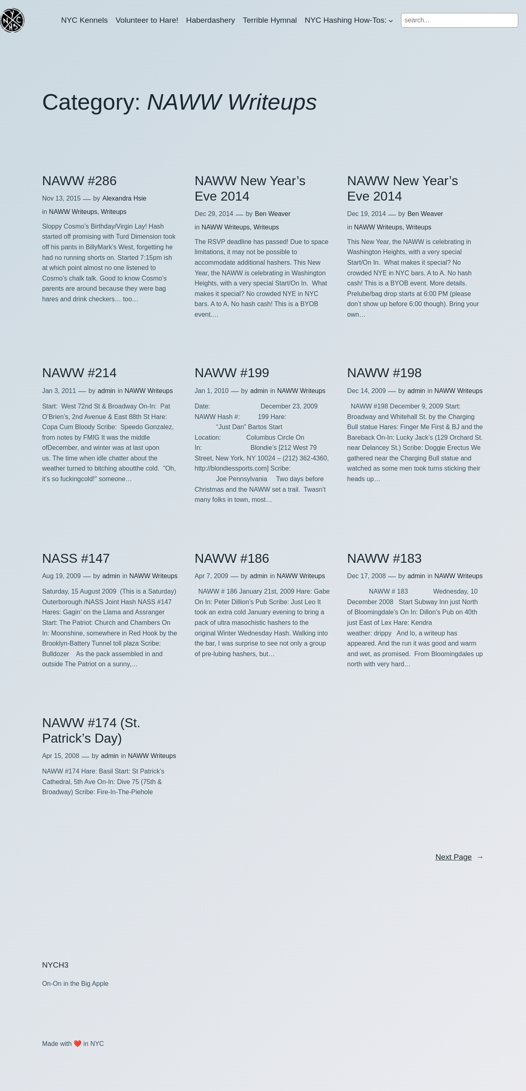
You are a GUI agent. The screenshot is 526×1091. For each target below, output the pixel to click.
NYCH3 (55, 965)
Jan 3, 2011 (59, 390)
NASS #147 (76, 558)
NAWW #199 (232, 372)
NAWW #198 (384, 372)
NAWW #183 (384, 558)
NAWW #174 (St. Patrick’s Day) (91, 730)
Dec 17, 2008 (366, 576)
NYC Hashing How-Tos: (346, 20)
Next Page (459, 857)
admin (107, 390)
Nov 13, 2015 (61, 198)
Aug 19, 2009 (61, 576)
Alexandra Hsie (124, 198)
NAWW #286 (79, 180)
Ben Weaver (273, 213)
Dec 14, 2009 (366, 390)
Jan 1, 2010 (212, 390)
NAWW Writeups (73, 211)
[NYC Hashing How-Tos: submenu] (390, 20)
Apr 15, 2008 (61, 755)
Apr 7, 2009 (212, 576)
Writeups (114, 211)
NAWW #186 (232, 558)
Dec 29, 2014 (214, 213)
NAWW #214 (79, 372)
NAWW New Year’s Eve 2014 (250, 188)
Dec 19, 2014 (366, 213)
